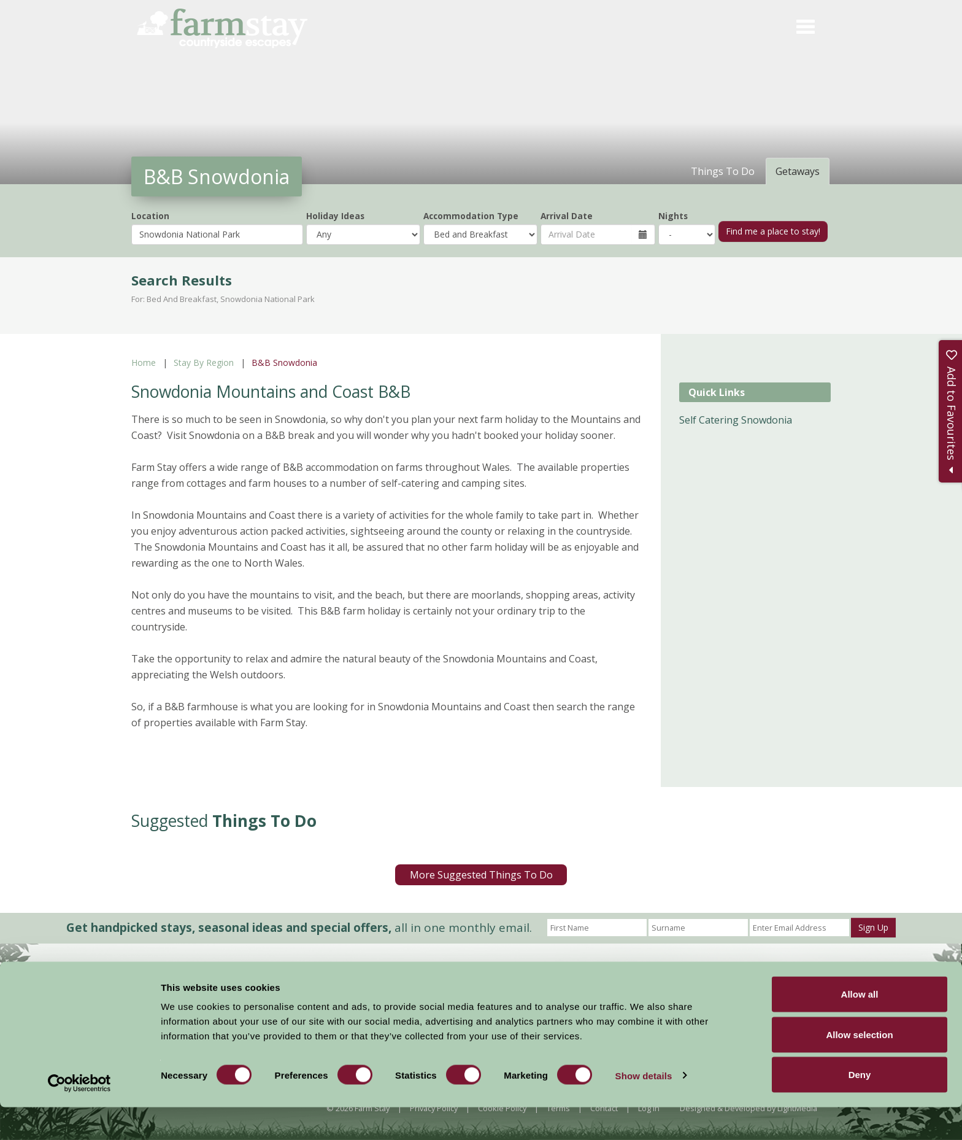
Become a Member (612, 982)
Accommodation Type (470, 216)
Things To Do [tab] (723, 171)
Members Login (709, 982)
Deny (859, 1107)
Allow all (860, 1027)
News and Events (479, 981)
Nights (673, 216)
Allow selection (859, 1067)
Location (150, 216)
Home (143, 362)
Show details (643, 1108)
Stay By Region (204, 362)
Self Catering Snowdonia (735, 420)
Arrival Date (567, 216)
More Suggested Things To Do (481, 875)
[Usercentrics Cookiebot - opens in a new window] (79, 1116)
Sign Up (873, 927)
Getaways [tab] (797, 171)
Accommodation (400, 981)
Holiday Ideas (335, 216)
